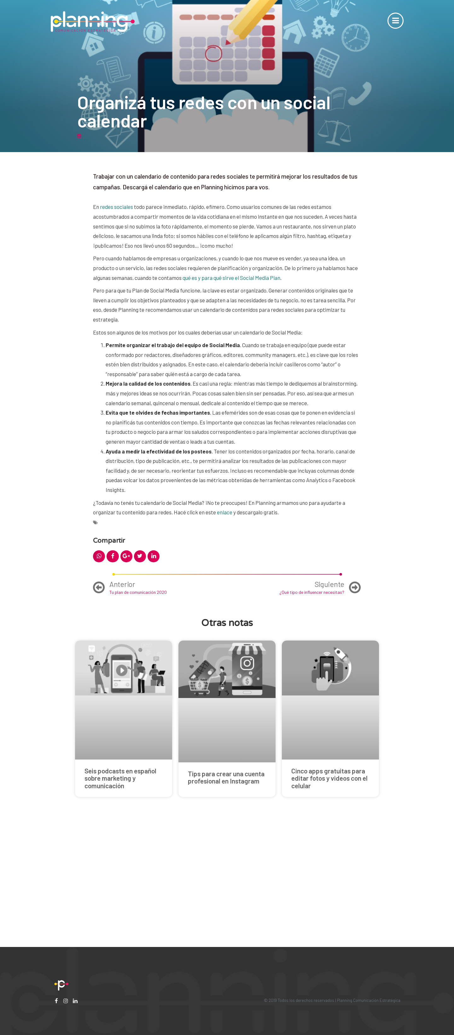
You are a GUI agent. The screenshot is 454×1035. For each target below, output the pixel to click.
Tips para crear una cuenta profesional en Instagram (226, 777)
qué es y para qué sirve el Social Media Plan (231, 278)
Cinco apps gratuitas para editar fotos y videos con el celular (329, 778)
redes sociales (116, 207)
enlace (224, 512)
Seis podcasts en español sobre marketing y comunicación (120, 778)
